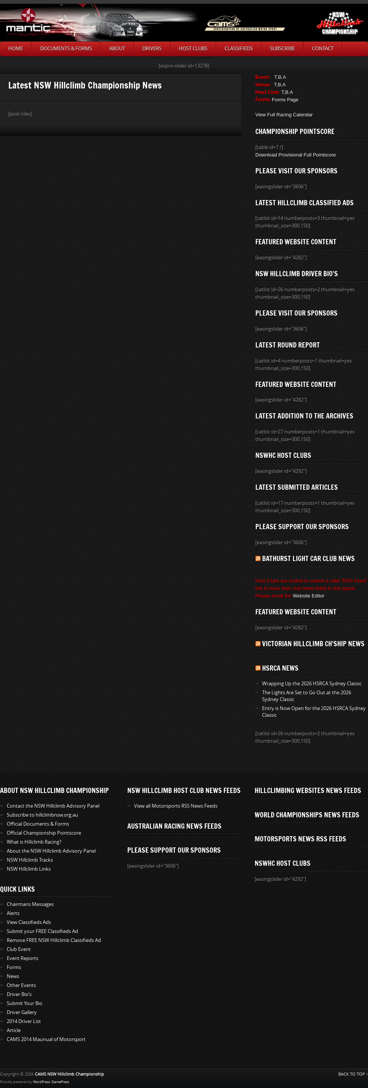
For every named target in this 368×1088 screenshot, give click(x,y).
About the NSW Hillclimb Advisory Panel (51, 851)
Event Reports (22, 958)
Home (15, 48)
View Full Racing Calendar (284, 114)
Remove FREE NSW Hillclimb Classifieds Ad (54, 940)
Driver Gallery (22, 1012)
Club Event (19, 949)
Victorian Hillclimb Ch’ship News (313, 643)
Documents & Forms (66, 48)
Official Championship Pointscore (44, 833)
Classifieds (239, 48)
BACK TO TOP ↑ (353, 1074)
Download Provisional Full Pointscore (295, 155)
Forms (14, 967)
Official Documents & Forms (38, 824)
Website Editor (308, 596)
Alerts (13, 913)
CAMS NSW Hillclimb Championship (69, 1074)
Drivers (151, 48)
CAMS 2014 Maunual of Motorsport (46, 1039)
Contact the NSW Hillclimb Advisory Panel (53, 806)
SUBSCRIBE (282, 48)
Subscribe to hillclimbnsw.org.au (42, 815)
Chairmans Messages (30, 904)
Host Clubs (193, 48)
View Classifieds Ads (29, 922)
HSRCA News (280, 668)
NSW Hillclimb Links (29, 869)
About (117, 48)
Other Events (21, 985)
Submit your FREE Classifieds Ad (42, 931)
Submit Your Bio (24, 1003)
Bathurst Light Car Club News (308, 558)
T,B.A (287, 92)
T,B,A (280, 84)
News (13, 976)
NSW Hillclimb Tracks (30, 860)
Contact (322, 48)
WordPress (41, 1082)
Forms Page (285, 99)
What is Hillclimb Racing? (34, 842)
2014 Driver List (24, 1021)
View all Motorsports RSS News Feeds (175, 806)
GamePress (60, 1082)
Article (14, 1030)
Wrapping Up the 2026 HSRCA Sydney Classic (312, 683)
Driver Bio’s (19, 994)
